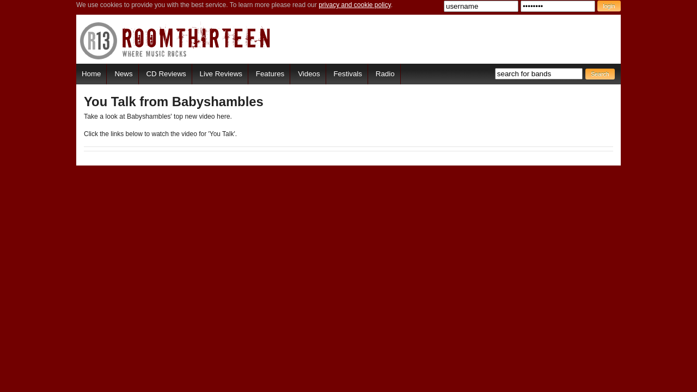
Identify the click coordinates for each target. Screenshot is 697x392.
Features (270, 74)
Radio (385, 74)
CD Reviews (166, 74)
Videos (309, 74)
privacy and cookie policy (355, 5)
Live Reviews (221, 74)
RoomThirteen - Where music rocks (175, 40)
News (123, 74)
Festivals (347, 74)
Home (91, 74)
